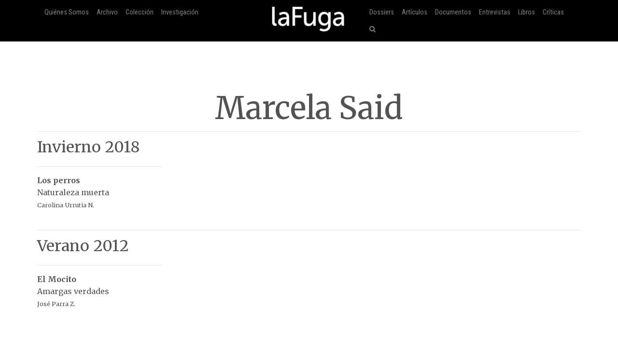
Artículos (414, 12)
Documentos (453, 12)
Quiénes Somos (66, 12)
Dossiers (381, 12)
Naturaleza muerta (99, 187)
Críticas (553, 12)
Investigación (179, 12)
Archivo (107, 12)
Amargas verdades (99, 286)
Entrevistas (494, 12)
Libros (526, 12)
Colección (140, 12)
